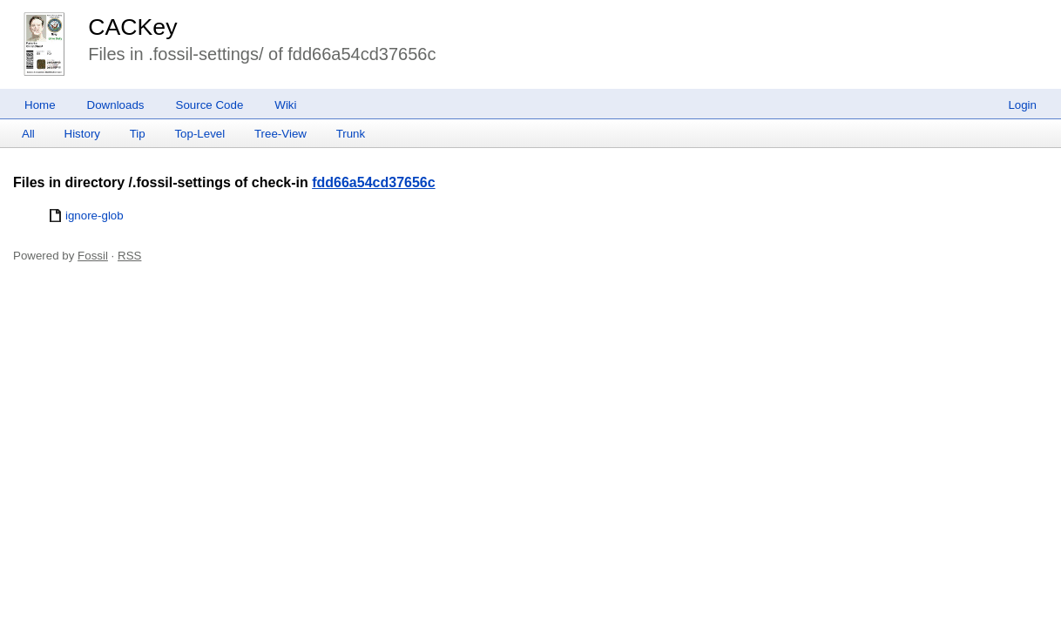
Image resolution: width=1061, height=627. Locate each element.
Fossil (93, 255)
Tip (137, 133)
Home (40, 104)
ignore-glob (94, 215)
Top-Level (199, 133)
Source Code (210, 104)
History (82, 133)
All (28, 133)
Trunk (351, 133)
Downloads (116, 104)
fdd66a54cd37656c (373, 182)
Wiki (285, 104)
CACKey (132, 27)
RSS (129, 255)
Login (1022, 104)
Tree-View (280, 133)
